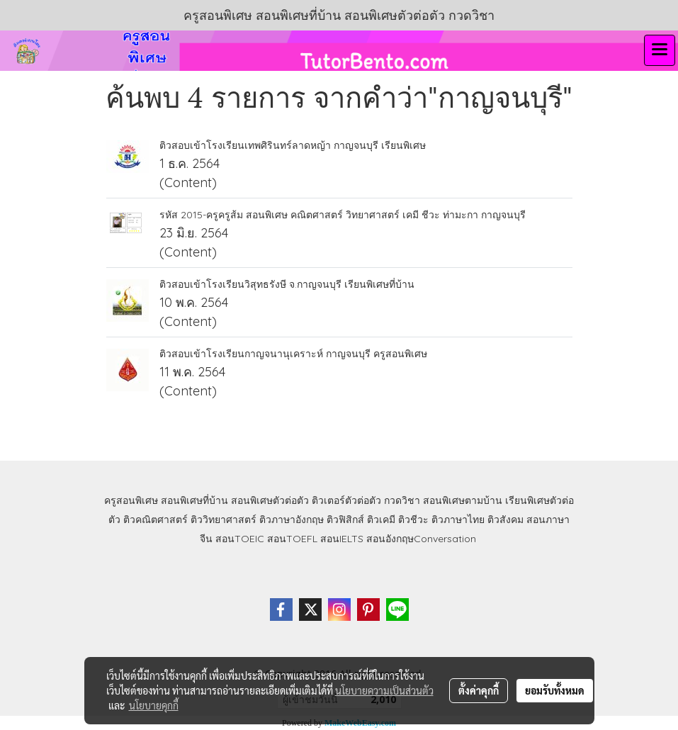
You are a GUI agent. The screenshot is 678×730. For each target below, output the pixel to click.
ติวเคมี (381, 519)
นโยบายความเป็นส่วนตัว (384, 690)
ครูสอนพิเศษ (131, 500)
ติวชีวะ (413, 519)
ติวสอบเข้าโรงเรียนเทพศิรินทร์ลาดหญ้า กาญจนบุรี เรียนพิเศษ (292, 145)
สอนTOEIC (239, 538)
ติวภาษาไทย (458, 519)
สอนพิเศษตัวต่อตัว (270, 500)
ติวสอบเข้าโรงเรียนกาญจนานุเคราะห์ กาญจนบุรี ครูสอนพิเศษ (293, 353)
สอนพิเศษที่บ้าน (194, 500)
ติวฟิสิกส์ (345, 519)
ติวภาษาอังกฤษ (291, 519)
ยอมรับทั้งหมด (554, 690)
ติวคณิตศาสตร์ (155, 519)
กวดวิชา (402, 500)
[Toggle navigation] (659, 50)
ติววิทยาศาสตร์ (223, 519)
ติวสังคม (505, 519)
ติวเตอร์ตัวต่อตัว (346, 500)
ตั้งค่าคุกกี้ (478, 690)
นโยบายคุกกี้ (154, 705)
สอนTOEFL (292, 538)
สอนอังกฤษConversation (421, 538)
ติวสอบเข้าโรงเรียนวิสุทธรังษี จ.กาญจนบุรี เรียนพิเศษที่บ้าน (286, 284)
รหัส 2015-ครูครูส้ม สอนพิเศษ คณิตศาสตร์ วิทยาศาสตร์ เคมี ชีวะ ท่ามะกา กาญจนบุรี (342, 214)
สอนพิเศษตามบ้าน (462, 500)
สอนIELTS (341, 538)
